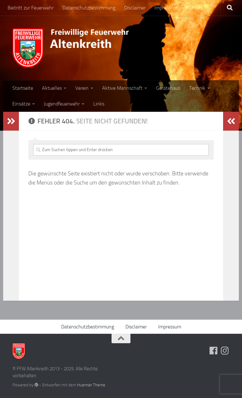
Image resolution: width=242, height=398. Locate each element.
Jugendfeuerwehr (62, 104)
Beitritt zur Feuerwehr (31, 8)
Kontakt (194, 8)
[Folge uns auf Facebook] (213, 350)
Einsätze (21, 104)
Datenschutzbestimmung (88, 8)
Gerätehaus (168, 88)
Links (98, 104)
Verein (82, 88)
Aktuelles (52, 88)
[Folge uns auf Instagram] (225, 350)
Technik (197, 88)
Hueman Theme (91, 385)
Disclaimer (135, 8)
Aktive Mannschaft (122, 88)
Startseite (22, 88)
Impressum (165, 8)
